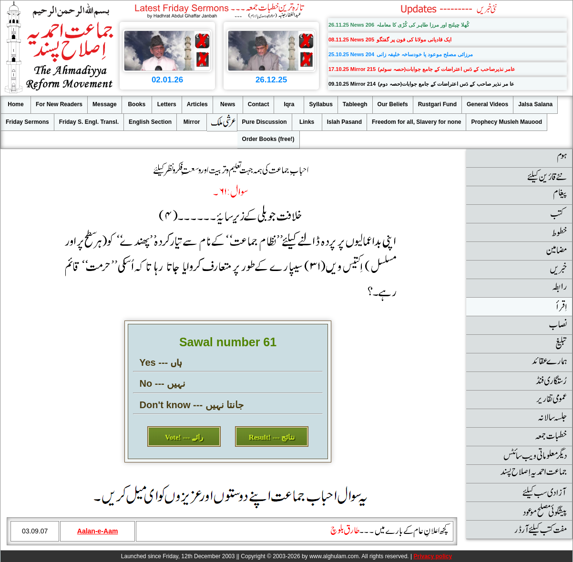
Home (15, 104)
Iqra (289, 104)
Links (306, 122)
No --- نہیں (163, 383)
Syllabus (320, 104)
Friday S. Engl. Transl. (89, 122)
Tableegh (355, 104)
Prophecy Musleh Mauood (506, 122)
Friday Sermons (27, 122)
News (227, 104)
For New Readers (59, 104)
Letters (166, 104)
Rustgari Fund (437, 104)
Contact (258, 104)
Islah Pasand (344, 122)
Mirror (192, 122)
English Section (150, 122)
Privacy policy (432, 556)
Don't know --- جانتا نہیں (192, 405)
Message (104, 104)
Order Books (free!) (268, 139)
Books (136, 104)
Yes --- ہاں (160, 362)
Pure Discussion (264, 122)
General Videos (487, 104)
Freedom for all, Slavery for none (416, 122)
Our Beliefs (393, 104)
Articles (197, 104)
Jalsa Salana (535, 104)
